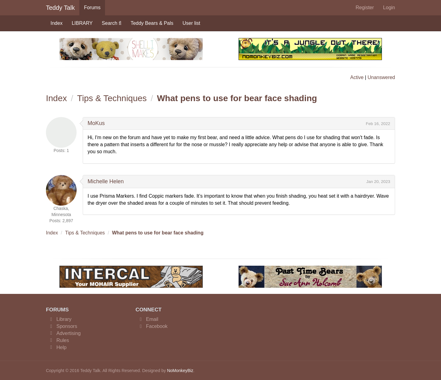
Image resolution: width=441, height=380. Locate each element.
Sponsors (66, 326)
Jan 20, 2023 (378, 181)
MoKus (96, 123)
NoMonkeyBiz (180, 370)
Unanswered (381, 77)
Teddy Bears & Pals (151, 23)
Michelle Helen (106, 181)
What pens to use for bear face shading (237, 98)
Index (56, 23)
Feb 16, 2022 (378, 123)
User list (191, 23)
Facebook (157, 326)
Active (357, 77)
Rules (62, 340)
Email (152, 319)
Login (389, 7)
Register (365, 7)
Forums (92, 7)
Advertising (68, 333)
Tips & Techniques (112, 98)
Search (111, 23)
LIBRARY (82, 23)
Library (63, 319)
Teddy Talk (60, 7)
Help (61, 347)
